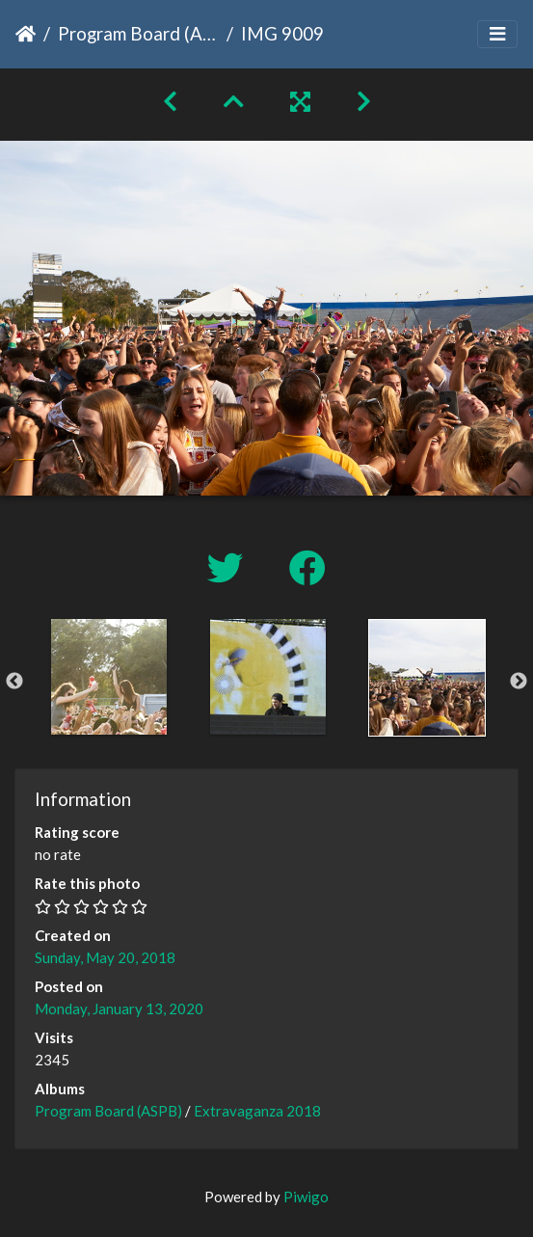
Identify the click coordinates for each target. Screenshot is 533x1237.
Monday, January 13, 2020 (119, 1008)
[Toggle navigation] (497, 34)
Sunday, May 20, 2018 (105, 957)
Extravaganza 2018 (257, 1110)
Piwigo (306, 1196)
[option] (108, 677)
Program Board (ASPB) (138, 33)
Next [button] (518, 681)
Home (25, 33)
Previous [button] (14, 681)
